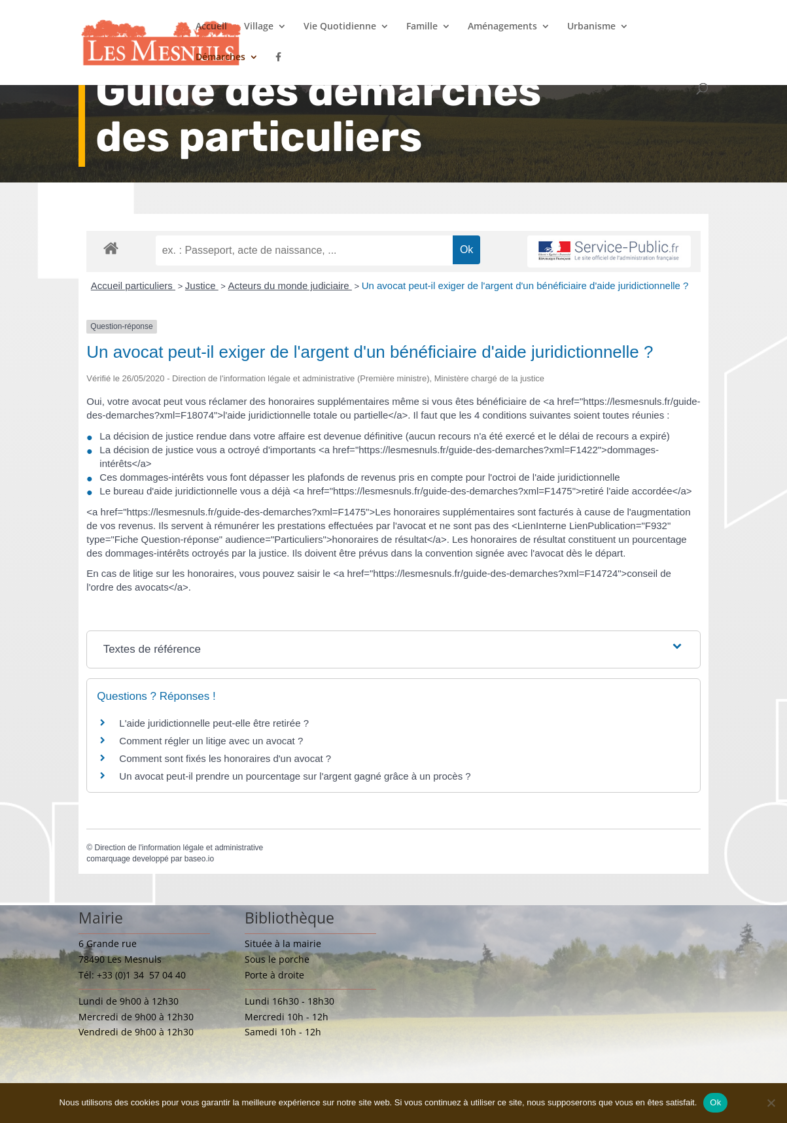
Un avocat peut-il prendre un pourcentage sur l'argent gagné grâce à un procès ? (294, 776)
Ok (715, 1102)
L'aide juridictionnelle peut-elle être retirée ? (214, 723)
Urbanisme (591, 27)
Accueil (211, 27)
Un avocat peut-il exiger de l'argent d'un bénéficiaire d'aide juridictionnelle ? (525, 285)
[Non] (770, 1102)
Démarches (220, 57)
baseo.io (199, 858)
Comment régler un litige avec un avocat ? (211, 740)
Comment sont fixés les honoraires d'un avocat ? (225, 758)
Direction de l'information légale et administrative (178, 847)
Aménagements (502, 27)
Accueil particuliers (133, 285)
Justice (202, 285)
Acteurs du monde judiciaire (290, 285)
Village (258, 27)
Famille (422, 27)
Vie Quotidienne (340, 27)
